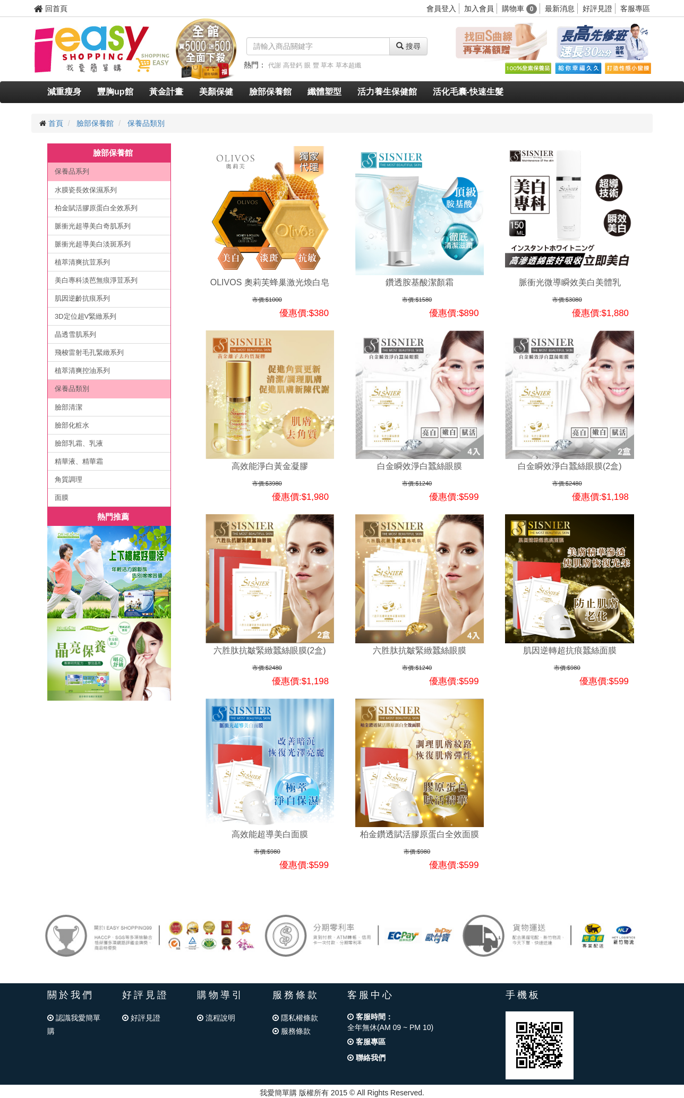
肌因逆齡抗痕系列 (82, 298)
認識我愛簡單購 (73, 1024)
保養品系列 (72, 171)
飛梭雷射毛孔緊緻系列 (89, 352)
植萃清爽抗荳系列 (82, 262)
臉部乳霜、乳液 (79, 443)
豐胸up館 (115, 91)
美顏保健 (216, 91)
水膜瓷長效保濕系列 (86, 190)
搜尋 (408, 46)
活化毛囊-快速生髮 (468, 91)
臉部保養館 (270, 91)
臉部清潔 (68, 407)
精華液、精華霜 (79, 461)
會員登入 (441, 8)
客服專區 (635, 8)
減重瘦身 (64, 91)
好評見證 (597, 8)
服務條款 (291, 1031)
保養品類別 (146, 123)
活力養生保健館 (387, 91)
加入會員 (479, 8)
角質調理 (68, 479)
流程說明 (216, 1018)
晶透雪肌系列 (75, 334)
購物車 (519, 8)
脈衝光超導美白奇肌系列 (93, 226)
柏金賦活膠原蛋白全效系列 (96, 208)
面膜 (62, 497)
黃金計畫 (166, 91)
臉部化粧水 (72, 425)
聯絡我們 (366, 1057)
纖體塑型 (324, 91)
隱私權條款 (295, 1018)
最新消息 (560, 8)
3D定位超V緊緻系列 (85, 316)
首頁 (55, 123)
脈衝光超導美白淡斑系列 (93, 244)
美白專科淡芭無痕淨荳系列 (96, 280)
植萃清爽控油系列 (82, 370)
